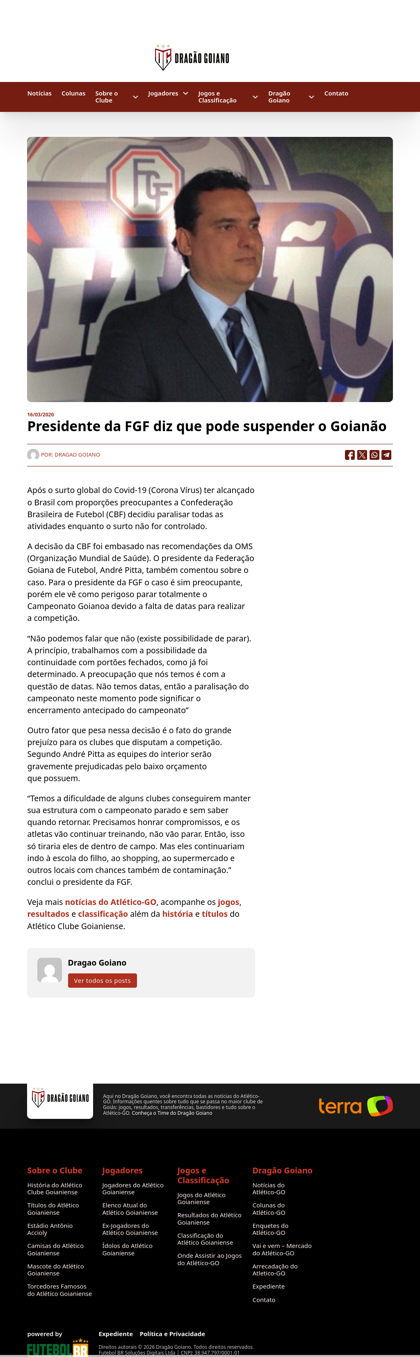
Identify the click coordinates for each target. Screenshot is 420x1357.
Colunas (73, 93)
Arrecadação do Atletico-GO (275, 1270)
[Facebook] (350, 455)
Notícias (39, 93)
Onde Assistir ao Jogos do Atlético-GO (210, 1259)
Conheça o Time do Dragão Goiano (172, 1112)
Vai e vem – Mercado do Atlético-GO (282, 1249)
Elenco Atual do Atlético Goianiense (130, 1209)
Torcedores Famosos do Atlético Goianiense (59, 1290)
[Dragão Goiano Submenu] (311, 97)
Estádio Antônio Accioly (50, 1229)
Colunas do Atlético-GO (269, 1209)
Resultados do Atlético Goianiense (210, 1219)
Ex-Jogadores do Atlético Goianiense (130, 1229)
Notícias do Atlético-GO (269, 1189)
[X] (362, 455)
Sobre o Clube (106, 97)
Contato (336, 93)
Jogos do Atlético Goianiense (202, 1198)
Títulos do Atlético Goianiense (53, 1209)
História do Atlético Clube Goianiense (54, 1189)
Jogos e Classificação (218, 97)
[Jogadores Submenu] (186, 93)
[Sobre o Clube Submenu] (135, 97)
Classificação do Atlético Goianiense (205, 1239)
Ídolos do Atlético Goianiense (127, 1249)
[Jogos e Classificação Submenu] (255, 97)
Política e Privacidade (172, 1333)
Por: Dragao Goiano (63, 454)
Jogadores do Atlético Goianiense (133, 1189)
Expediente (269, 1286)
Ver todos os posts (102, 980)
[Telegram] (387, 455)
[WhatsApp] (374, 455)
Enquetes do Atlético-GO (271, 1229)
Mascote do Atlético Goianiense (55, 1270)
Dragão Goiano (279, 97)
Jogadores (163, 93)
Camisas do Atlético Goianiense (55, 1249)
